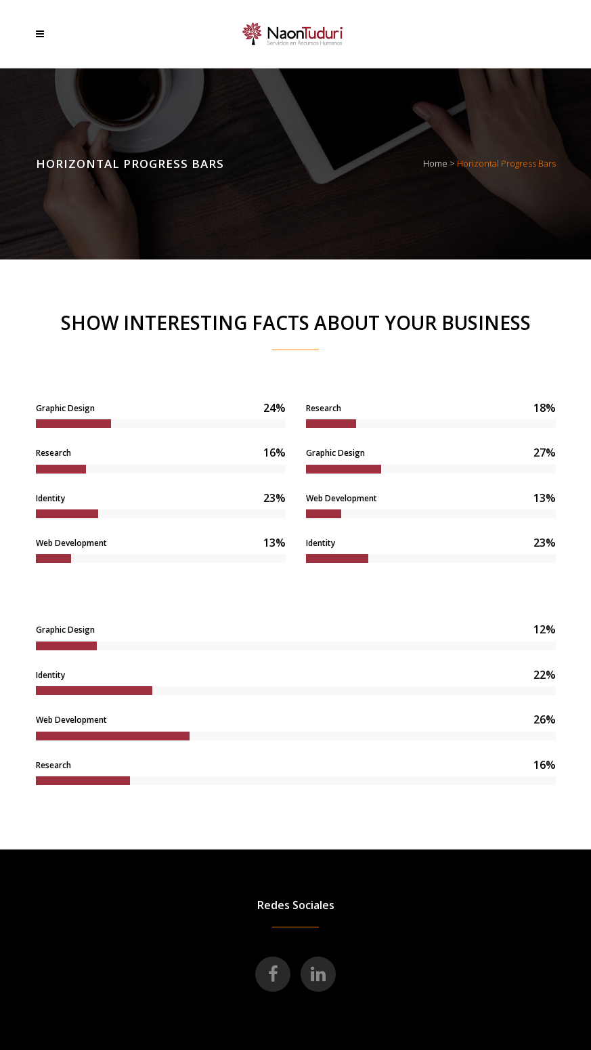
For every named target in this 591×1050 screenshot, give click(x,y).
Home (435, 163)
